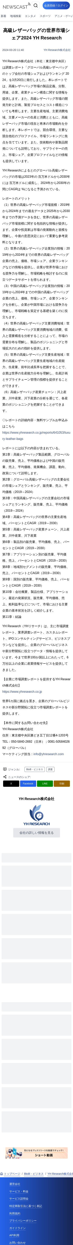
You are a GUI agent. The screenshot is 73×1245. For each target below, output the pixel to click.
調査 (50, 769)
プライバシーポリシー (23, 1220)
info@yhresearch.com (48, 754)
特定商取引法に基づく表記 (25, 1206)
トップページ (10, 1173)
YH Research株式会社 (57, 50)
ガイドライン (17, 1228)
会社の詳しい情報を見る (36, 832)
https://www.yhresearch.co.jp (22, 691)
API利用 (14, 1235)
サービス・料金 (18, 1191)
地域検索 (15, 16)
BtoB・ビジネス (34, 769)
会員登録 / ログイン (56, 5)
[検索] (36, 5)
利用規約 (14, 1213)
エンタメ (30, 16)
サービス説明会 (18, 1198)
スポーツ (45, 16)
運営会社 (14, 1184)
